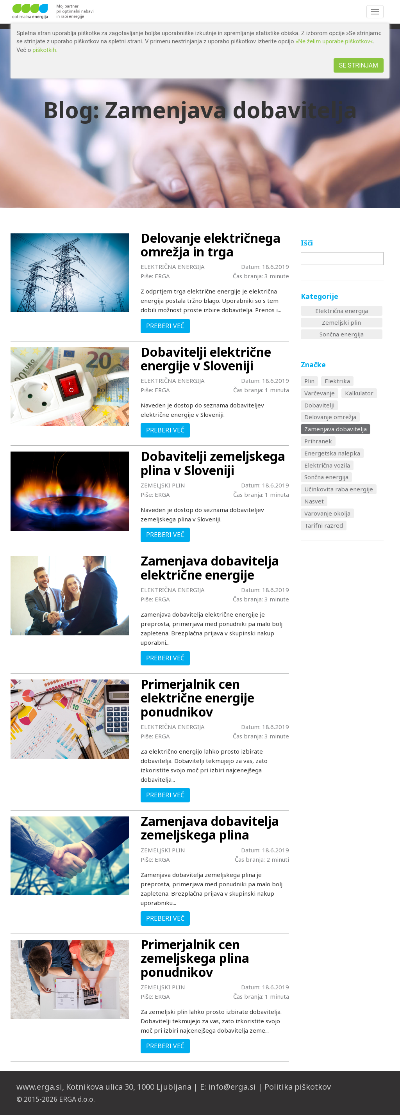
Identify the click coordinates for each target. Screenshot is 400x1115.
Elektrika (337, 381)
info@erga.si (232, 1086)
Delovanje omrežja (330, 417)
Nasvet (314, 501)
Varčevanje (319, 393)
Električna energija (341, 311)
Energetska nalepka (332, 453)
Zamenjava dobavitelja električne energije (210, 567)
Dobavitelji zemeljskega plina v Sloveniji (213, 463)
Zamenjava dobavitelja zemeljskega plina (210, 828)
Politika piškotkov (297, 1086)
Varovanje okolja (327, 513)
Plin (309, 381)
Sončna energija (342, 334)
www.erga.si (39, 1086)
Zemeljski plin (341, 322)
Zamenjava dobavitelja (335, 429)
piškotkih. (44, 49)
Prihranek (318, 441)
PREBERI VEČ (165, 326)
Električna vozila (327, 465)
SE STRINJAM (358, 65)
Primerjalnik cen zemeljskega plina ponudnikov (195, 958)
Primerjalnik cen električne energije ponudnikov (197, 698)
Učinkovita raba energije (338, 489)
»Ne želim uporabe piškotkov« (334, 41)
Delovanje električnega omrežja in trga (210, 244)
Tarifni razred (323, 525)
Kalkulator (359, 393)
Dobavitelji (319, 405)
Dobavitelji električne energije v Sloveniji (206, 358)
